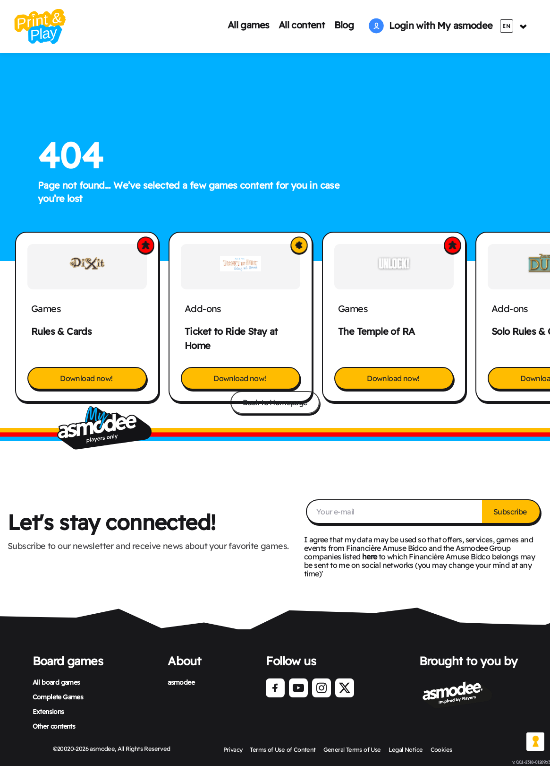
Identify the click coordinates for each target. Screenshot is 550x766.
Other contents (54, 726)
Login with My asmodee (430, 25)
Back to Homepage (275, 402)
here (369, 556)
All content (302, 25)
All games (249, 25)
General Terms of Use (352, 749)
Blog (344, 25)
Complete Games (58, 697)
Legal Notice (406, 749)
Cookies (441, 749)
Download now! (87, 378)
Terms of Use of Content (282, 749)
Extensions (48, 711)
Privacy (233, 749)
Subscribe (510, 511)
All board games (56, 682)
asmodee (181, 682)
